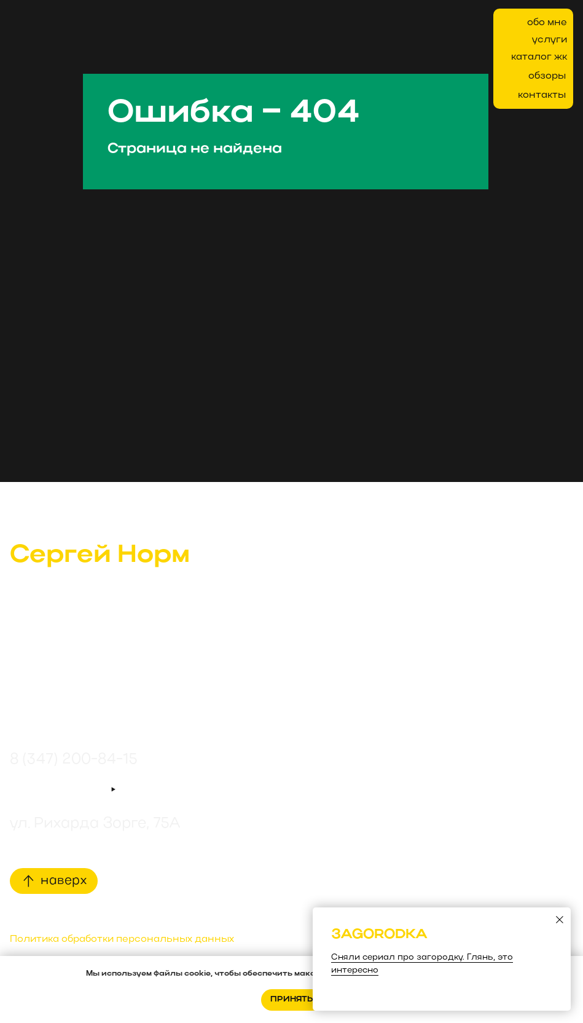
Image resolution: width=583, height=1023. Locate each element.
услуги (549, 40)
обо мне (547, 23)
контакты (542, 95)
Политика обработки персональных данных (122, 939)
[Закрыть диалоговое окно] (559, 919)
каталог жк (539, 57)
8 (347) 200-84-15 (74, 759)
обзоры (547, 76)
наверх (64, 881)
